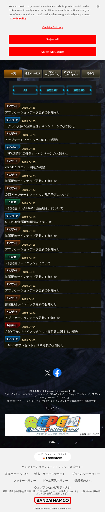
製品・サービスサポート (49, 473)
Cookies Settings (52, 25)
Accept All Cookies (52, 49)
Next (97, 90)
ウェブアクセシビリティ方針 (52, 487)
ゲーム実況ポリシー (55, 480)
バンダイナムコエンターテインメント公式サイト (53, 467)
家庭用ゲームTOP (16, 473)
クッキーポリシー (24, 480)
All (25, 90)
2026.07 (52, 90)
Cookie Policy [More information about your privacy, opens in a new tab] (18, 16)
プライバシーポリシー (86, 473)
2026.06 (79, 90)
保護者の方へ (83, 480)
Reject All (53, 37)
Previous (7, 90)
